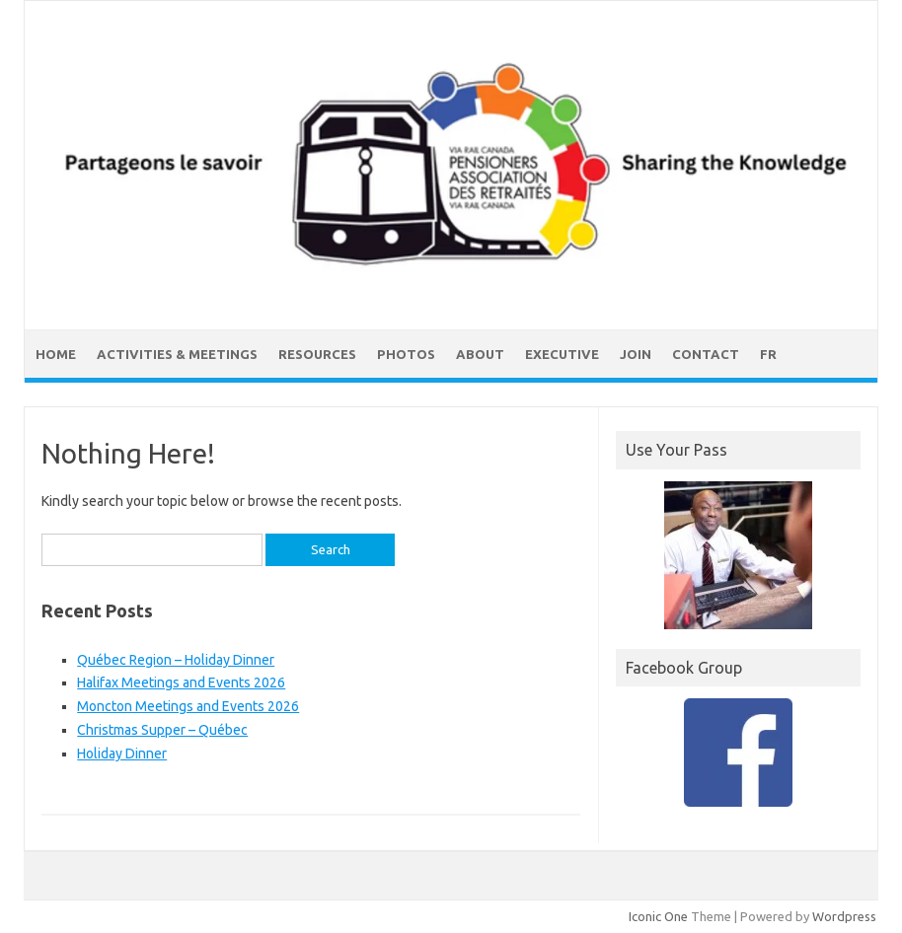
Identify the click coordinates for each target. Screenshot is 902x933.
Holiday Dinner (122, 753)
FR (768, 354)
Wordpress (844, 916)
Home (56, 354)
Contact (705, 354)
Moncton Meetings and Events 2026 (188, 706)
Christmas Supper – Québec (162, 730)
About (480, 354)
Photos (406, 354)
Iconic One (658, 916)
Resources (317, 354)
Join (635, 354)
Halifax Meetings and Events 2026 (181, 682)
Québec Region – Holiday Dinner (175, 660)
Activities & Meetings (177, 354)
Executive (562, 354)
